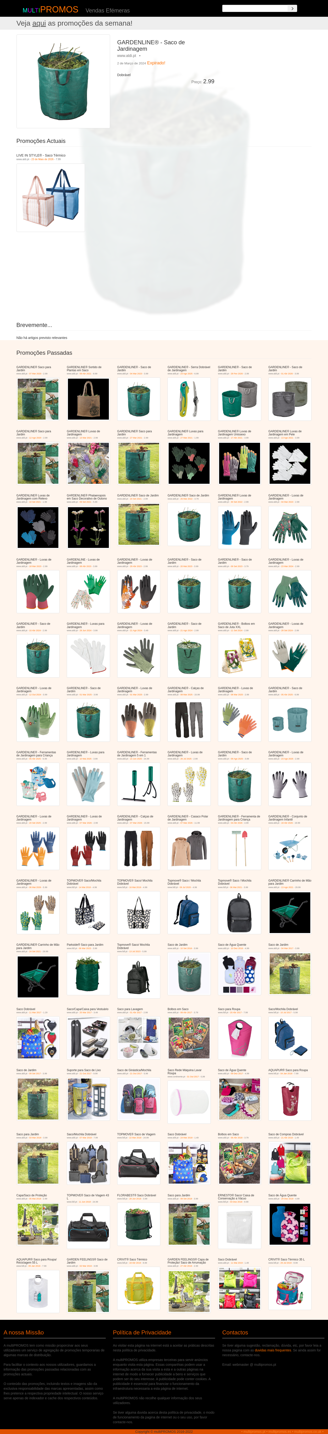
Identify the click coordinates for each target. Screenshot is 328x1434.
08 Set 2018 (186, 1199)
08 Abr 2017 (186, 1012)
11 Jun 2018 (85, 1202)
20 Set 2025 (35, 823)
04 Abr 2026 (237, 823)
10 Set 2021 (35, 502)
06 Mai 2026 (35, 887)
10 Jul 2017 (286, 1012)
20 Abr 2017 (236, 1012)
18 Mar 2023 (35, 566)
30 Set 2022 (237, 502)
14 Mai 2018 (85, 887)
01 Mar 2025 (86, 694)
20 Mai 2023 (186, 566)
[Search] (292, 8)
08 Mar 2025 (186, 694)
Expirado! (156, 63)
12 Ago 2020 (35, 438)
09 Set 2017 (35, 1073)
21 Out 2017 (86, 1073)
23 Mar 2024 (287, 566)
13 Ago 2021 (287, 438)
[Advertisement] (264, 67)
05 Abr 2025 (287, 694)
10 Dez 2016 (237, 948)
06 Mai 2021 (236, 887)
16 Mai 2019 (135, 887)
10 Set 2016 (186, 948)
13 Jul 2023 (134, 951)
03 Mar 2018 (35, 1137)
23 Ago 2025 (186, 373)
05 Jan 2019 (34, 1266)
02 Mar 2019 (86, 1266)
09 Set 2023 (237, 566)
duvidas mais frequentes (273, 1350)
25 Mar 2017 (86, 1012)
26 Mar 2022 (186, 499)
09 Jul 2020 (185, 887)
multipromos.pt (255, 1432)
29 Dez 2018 (287, 1199)
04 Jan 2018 (286, 1073)
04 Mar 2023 (136, 373)
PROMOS (59, 9)
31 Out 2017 (193, 1076)
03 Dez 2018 (236, 1202)
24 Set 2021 (136, 499)
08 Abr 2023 (85, 566)
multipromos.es (279, 1432)
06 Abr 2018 (237, 1137)
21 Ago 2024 (136, 630)
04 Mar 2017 (287, 948)
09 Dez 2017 (237, 1073)
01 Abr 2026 (287, 373)
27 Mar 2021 (136, 438)
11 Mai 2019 (237, 1263)
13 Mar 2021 (86, 438)
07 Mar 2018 (86, 1137)
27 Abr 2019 (186, 1266)
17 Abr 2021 (237, 438)
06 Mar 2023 (85, 948)
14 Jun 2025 (136, 759)
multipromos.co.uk (308, 1432)
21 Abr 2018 (287, 1137)
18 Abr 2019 (135, 1263)
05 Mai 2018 (35, 1199)
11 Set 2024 (237, 630)
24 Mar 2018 (186, 1137)
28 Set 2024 (287, 630)
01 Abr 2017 (136, 1012)
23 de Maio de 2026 (42, 159)
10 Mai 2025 (86, 759)
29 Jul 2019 (286, 1263)
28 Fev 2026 (237, 373)
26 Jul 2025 (186, 759)
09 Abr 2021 (85, 373)
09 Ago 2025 (237, 759)
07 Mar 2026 (86, 823)
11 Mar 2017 (35, 1012)
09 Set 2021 (85, 502)
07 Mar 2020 (35, 373)
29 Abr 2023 (136, 566)
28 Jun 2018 (135, 1199)
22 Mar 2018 (135, 1137)
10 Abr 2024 (35, 630)
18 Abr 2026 (287, 823)
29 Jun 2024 (86, 630)
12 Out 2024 (35, 694)
